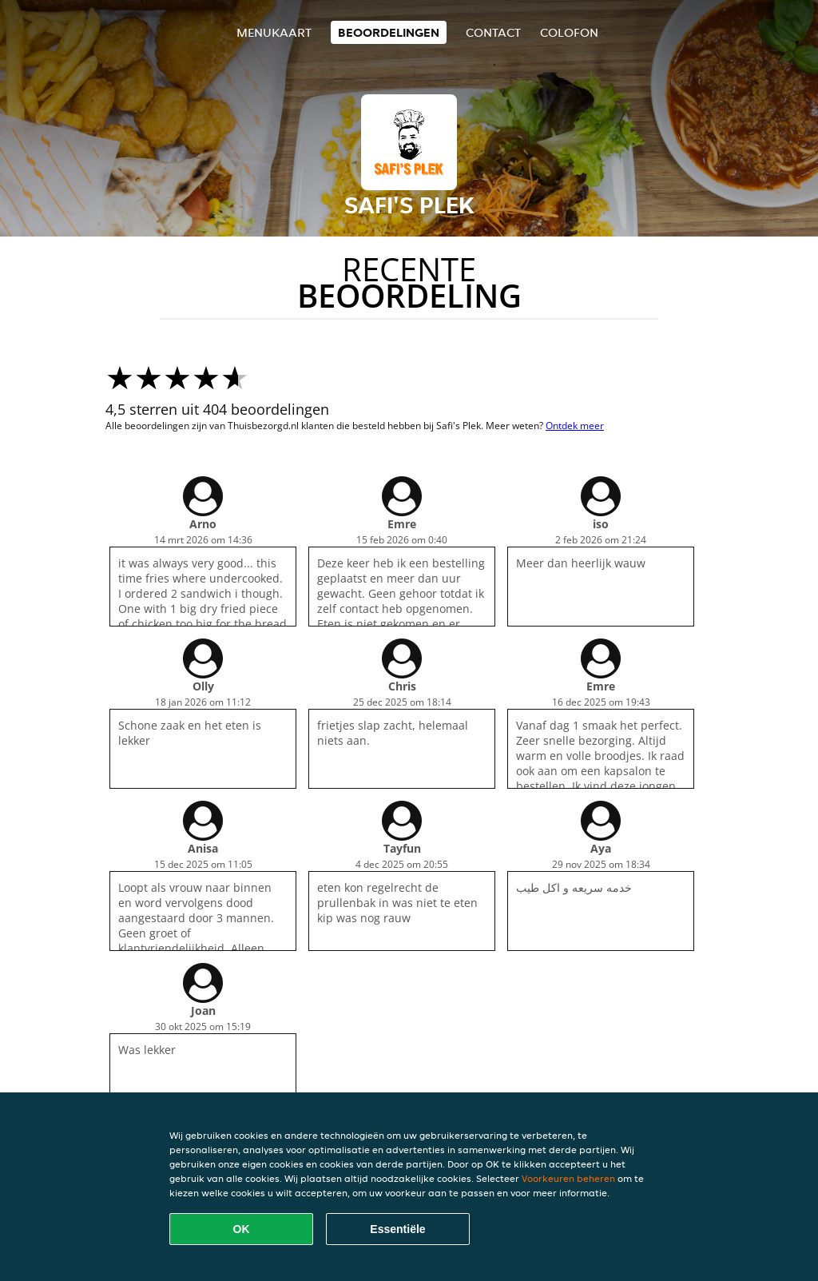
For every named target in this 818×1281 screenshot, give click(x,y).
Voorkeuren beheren (568, 1178)
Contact (493, 32)
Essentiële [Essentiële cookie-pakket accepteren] (397, 1229)
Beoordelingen (388, 32)
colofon (569, 32)
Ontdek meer (575, 425)
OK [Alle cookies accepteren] (241, 1229)
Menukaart (274, 32)
